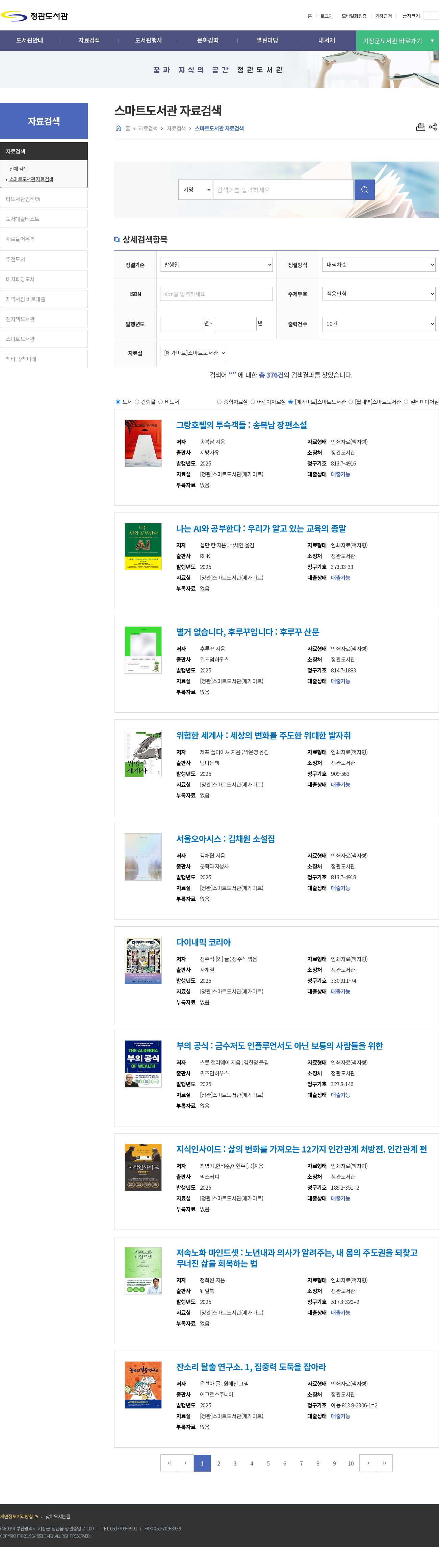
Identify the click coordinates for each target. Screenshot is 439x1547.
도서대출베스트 (22, 219)
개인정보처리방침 (16, 1516)
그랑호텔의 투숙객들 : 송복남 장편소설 (241, 425)
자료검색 (15, 151)
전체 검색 (17, 168)
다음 (367, 1463)
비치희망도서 (20, 279)
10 (351, 1463)
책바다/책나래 (21, 359)
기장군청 (383, 16)
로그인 (326, 16)
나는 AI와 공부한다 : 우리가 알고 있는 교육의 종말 (261, 528)
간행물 (148, 401)
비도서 (172, 401)
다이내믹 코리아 (203, 942)
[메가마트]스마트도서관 (320, 401)
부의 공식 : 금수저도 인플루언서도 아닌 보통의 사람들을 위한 (279, 1045)
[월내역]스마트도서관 (378, 401)
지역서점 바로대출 (25, 299)
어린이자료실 (271, 401)
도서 (127, 401)
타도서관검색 (23, 199)
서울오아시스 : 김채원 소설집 (225, 838)
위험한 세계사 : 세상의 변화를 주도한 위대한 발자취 (263, 735)
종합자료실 (236, 401)
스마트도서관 (20, 339)
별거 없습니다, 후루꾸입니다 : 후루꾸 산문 (247, 631)
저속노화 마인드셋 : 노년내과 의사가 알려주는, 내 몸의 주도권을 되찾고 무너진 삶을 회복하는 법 (296, 1257)
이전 (185, 1463)
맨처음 (168, 1463)
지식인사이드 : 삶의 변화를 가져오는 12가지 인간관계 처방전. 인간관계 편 (301, 1149)
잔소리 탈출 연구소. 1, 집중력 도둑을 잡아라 (251, 1366)
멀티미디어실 (424, 401)
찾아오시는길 (58, 1516)
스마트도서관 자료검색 (30, 179)
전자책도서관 (20, 319)
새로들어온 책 (20, 239)
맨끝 (384, 1463)
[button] (29, 40)
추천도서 (15, 259)
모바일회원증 (354, 16)
